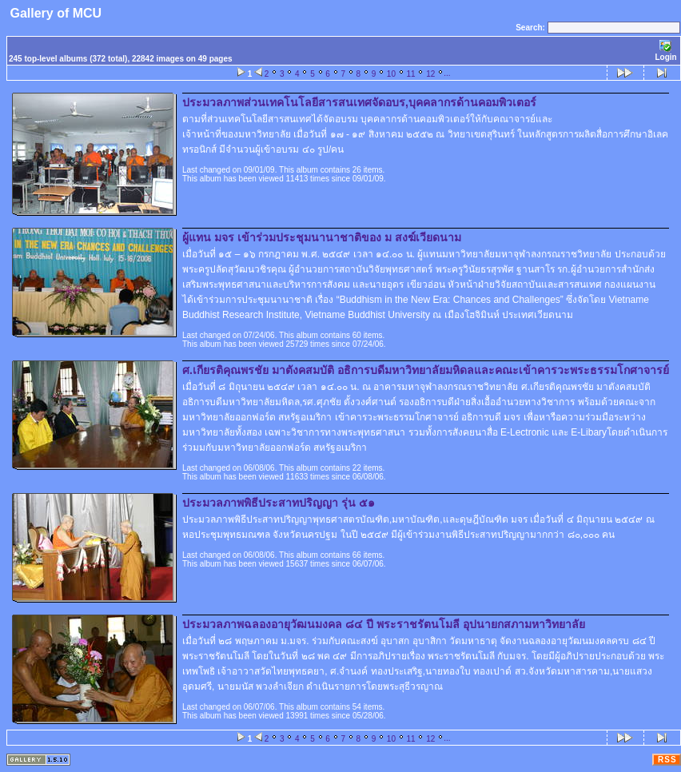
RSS (667, 759)
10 (391, 74)
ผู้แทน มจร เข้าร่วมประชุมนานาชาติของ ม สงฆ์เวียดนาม (321, 237)
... (447, 73)
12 (430, 74)
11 (411, 74)
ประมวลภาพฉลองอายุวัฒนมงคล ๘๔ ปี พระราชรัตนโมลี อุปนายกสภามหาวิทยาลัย (383, 624)
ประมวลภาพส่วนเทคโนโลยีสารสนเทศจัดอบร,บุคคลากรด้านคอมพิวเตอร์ (359, 102)
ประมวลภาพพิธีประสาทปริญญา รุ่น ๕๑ (278, 502)
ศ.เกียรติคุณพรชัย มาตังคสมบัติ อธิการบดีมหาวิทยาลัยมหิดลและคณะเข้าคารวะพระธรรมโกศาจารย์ (425, 370)
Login (665, 51)
